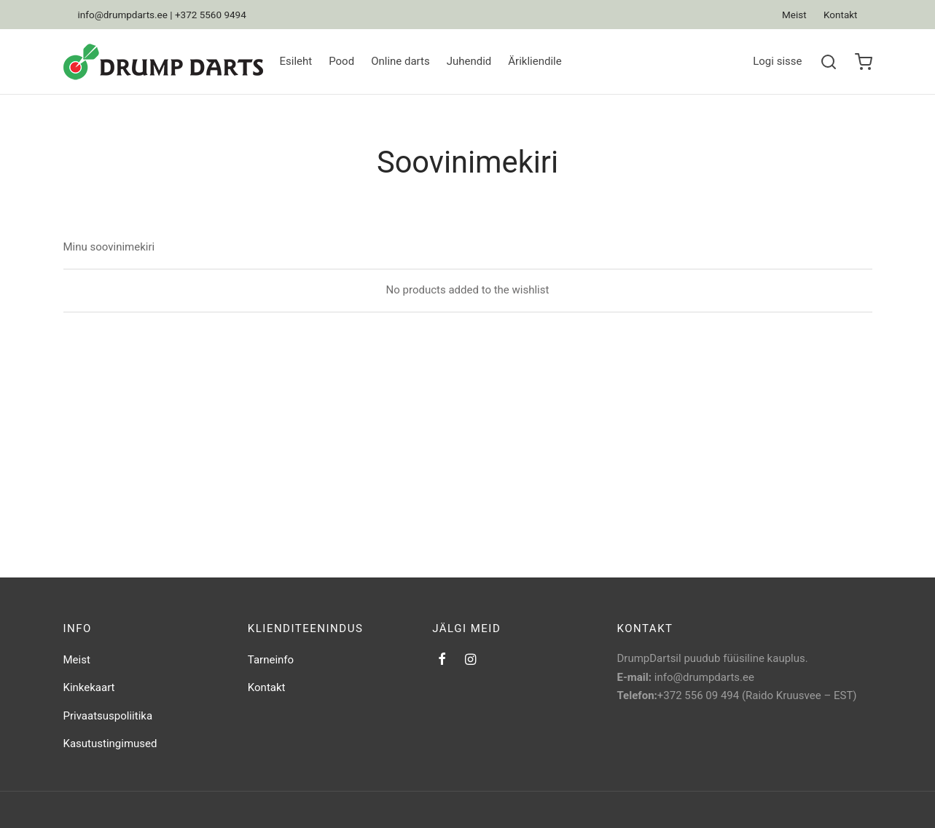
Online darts (400, 61)
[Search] (828, 62)
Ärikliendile (534, 61)
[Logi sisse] (777, 61)
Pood (341, 61)
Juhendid (469, 61)
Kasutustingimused (110, 743)
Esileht (296, 61)
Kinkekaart (89, 687)
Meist (794, 14)
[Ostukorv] (863, 62)
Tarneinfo (271, 659)
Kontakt (840, 14)
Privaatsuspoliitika (108, 715)
